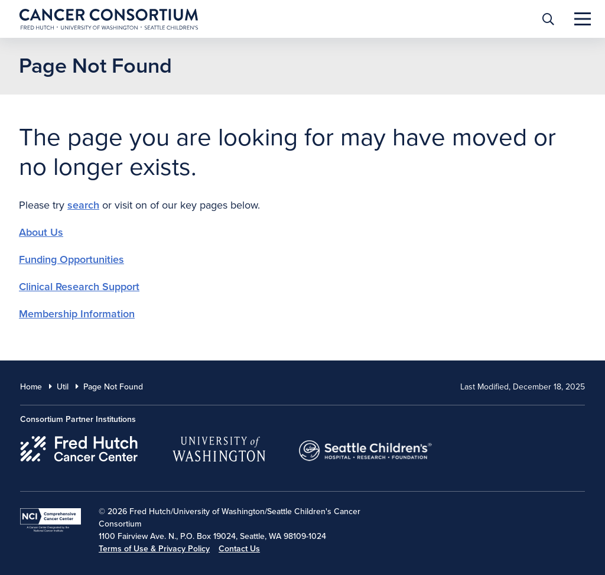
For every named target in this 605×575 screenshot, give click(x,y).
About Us (41, 232)
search (83, 205)
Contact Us (239, 549)
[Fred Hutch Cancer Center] (79, 447)
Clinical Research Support (79, 286)
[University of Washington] (219, 447)
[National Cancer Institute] (50, 520)
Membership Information (77, 313)
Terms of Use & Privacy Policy (154, 549)
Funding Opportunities (71, 259)
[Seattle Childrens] (365, 447)
